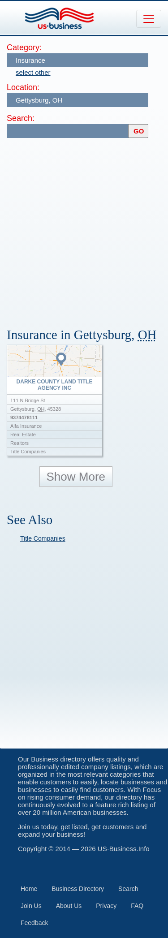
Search (128, 888)
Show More (76, 476)
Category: (24, 47)
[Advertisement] (84, 229)
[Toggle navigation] (148, 19)
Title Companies (42, 538)
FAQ (137, 905)
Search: (20, 118)
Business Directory (78, 888)
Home (29, 888)
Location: (23, 87)
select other (33, 72)
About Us (69, 905)
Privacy (106, 905)
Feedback (34, 922)
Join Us (31, 905)
